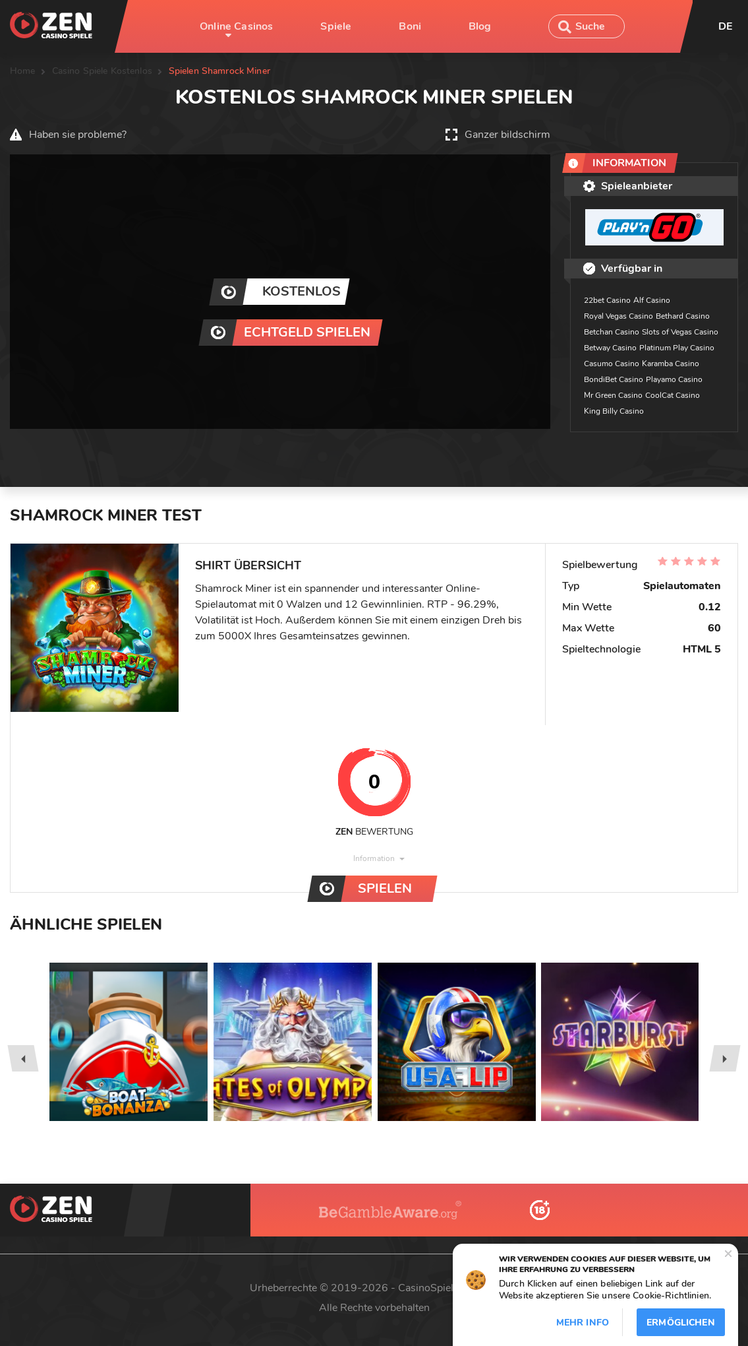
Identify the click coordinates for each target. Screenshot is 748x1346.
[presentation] (22, 1058)
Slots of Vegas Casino (680, 332)
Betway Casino (610, 348)
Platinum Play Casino (676, 348)
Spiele (335, 26)
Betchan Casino (611, 332)
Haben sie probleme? (78, 134)
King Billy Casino (614, 411)
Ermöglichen (681, 1322)
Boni (410, 26)
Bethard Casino (683, 316)
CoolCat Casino (672, 395)
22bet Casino (607, 300)
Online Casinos (236, 26)
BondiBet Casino (613, 379)
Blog (480, 26)
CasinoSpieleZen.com (448, 1288)
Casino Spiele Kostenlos (102, 71)
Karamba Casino (670, 364)
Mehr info (582, 1322)
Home (23, 71)
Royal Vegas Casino (618, 316)
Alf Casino (651, 300)
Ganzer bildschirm (507, 134)
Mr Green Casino (613, 395)
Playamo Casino (674, 379)
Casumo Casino (611, 364)
